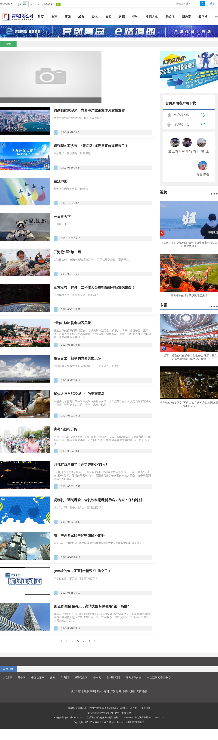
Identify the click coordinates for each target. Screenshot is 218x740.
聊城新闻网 (113, 677)
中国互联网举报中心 (159, 677)
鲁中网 (97, 677)
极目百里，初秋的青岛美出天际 (77, 358)
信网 (52, 677)
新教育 (186, 16)
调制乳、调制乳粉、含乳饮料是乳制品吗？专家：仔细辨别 (98, 500)
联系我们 (102, 691)
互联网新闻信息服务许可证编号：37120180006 (109, 717)
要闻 (68, 16)
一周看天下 (62, 217)
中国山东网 (37, 677)
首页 (41, 16)
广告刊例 (115, 691)
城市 (81, 16)
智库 (108, 16)
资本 (95, 16)
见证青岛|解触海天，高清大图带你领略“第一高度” (91, 606)
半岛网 (65, 677)
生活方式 (152, 16)
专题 (163, 305)
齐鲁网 (22, 677)
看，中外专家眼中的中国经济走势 (79, 535)
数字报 (202, 16)
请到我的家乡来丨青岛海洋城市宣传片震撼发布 (89, 110)
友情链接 (8, 669)
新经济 (169, 16)
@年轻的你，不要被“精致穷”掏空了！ (82, 571)
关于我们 (76, 691)
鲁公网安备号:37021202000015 (149, 717)
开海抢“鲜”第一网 (67, 252)
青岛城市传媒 (133, 677)
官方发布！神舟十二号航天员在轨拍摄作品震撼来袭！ (94, 287)
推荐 (54, 16)
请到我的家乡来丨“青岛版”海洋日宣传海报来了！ (91, 146)
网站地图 (128, 691)
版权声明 (89, 691)
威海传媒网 (81, 677)
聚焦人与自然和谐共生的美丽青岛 (79, 394)
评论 (135, 16)
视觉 (8, 44)
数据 (122, 16)
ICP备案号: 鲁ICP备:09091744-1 (69, 717)
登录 (212, 3)
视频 (163, 192)
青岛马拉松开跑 (65, 429)
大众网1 (7, 677)
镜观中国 (60, 181)
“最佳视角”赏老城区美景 (72, 323)
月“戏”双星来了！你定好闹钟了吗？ (81, 465)
